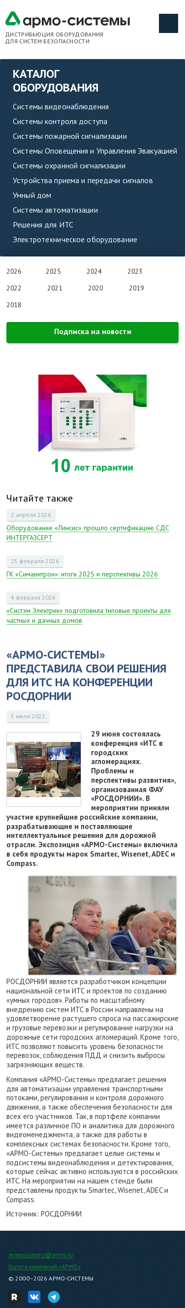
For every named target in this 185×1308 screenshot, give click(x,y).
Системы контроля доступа (60, 121)
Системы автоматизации (55, 210)
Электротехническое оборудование (75, 239)
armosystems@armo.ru (40, 1254)
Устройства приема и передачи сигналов (83, 180)
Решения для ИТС (43, 224)
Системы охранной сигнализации (69, 165)
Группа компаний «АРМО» (44, 1266)
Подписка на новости (92, 331)
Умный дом (32, 195)
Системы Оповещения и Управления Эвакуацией (95, 151)
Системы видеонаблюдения (61, 106)
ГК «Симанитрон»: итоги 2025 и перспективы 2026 (82, 574)
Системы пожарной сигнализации (70, 136)
